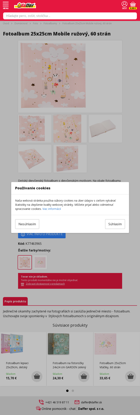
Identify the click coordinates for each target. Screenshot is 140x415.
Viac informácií (51, 209)
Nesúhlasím (27, 224)
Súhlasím (115, 224)
